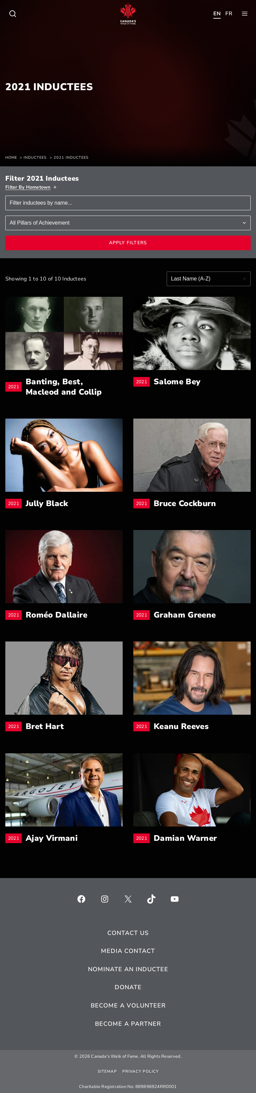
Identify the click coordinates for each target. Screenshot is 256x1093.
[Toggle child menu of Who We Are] (12, 13)
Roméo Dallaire (56, 615)
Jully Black (47, 503)
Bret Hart (45, 726)
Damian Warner (185, 838)
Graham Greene (185, 615)
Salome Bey (177, 382)
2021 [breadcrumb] (15, 386)
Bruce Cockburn (185, 503)
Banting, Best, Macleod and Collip (74, 387)
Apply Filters (128, 243)
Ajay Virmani (52, 838)
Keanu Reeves (181, 726)
